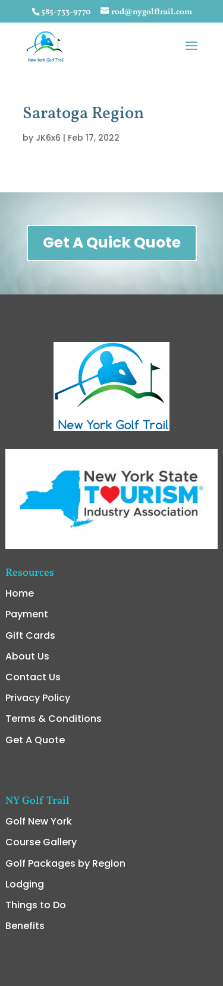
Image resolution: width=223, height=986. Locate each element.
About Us (27, 570)
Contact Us (33, 591)
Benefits (25, 839)
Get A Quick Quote (112, 242)
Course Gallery (41, 756)
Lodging (24, 798)
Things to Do (35, 819)
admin (111, 973)
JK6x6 (48, 138)
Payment (26, 528)
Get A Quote (35, 654)
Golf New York (38, 735)
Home (19, 507)
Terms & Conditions (53, 632)
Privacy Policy (37, 612)
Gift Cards (30, 549)
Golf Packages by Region (65, 777)
